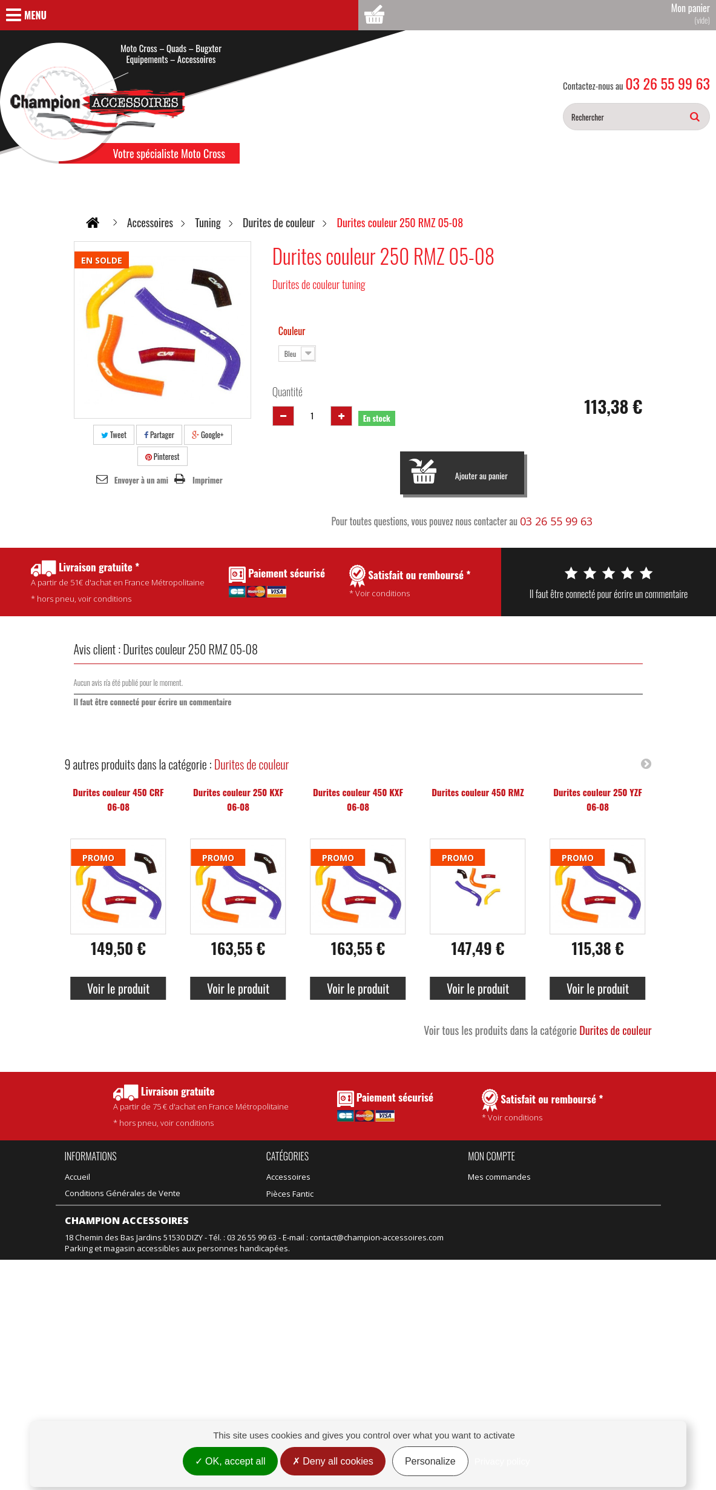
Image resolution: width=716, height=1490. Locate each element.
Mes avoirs (488, 1193)
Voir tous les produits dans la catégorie (537, 1030)
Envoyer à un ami (141, 480)
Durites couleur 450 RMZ (478, 792)
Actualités (82, 1225)
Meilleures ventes (98, 1313)
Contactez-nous (94, 1242)
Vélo (344, 1225)
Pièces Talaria (361, 1193)
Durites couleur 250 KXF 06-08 (238, 799)
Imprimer (207, 480)
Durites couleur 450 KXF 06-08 (358, 799)
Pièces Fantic (359, 1176)
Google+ (208, 434)
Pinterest (162, 456)
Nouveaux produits (100, 1296)
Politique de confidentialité (114, 1209)
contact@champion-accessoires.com (377, 1410)
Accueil (77, 1176)
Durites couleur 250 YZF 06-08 (597, 799)
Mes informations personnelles (525, 1225)
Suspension (288, 1258)
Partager (159, 434)
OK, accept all (230, 1461)
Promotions (86, 1280)
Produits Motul (293, 1209)
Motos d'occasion (368, 1258)
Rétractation (87, 1329)
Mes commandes (499, 1176)
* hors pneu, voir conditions (201, 1106)
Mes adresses (494, 1209)
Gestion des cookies (102, 1362)
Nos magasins (91, 1258)
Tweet (113, 434)
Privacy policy (502, 1461)
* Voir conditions (542, 1106)
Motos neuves (362, 1242)
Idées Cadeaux (364, 1209)
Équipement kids (296, 1242)
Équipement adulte (301, 1225)
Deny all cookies (332, 1461)
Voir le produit (118, 988)
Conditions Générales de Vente (122, 1193)
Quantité (287, 391)
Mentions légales (96, 1345)
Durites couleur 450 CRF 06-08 (118, 799)
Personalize (430, 1461)
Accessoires (288, 1176)
